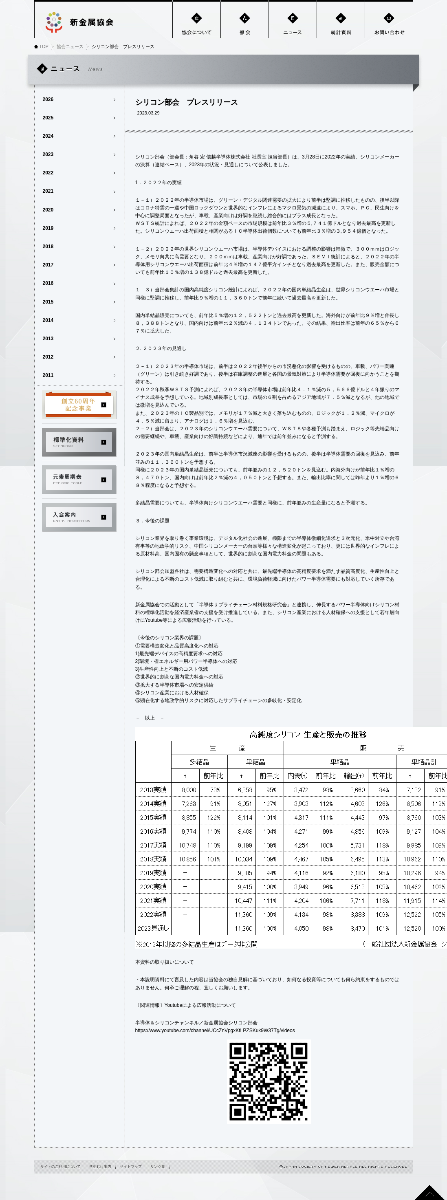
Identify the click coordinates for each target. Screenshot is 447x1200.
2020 (48, 210)
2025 (48, 118)
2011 (48, 375)
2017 (48, 265)
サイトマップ (131, 1167)
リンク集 (157, 1167)
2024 (48, 136)
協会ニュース (70, 46)
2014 (48, 320)
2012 (48, 357)
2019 (48, 228)
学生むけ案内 (100, 1167)
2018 (48, 246)
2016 (48, 283)
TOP (44, 46)
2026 (48, 99)
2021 (48, 191)
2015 (48, 302)
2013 (48, 338)
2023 (48, 154)
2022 (48, 173)
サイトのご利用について (60, 1167)
